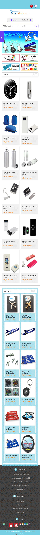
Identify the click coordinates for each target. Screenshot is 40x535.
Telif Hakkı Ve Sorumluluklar (20, 482)
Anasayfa (20, 501)
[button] (17, 50)
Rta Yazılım (21, 534)
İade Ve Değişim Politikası (20, 486)
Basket (26, 20)
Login (14, 20)
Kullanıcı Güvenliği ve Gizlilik (20, 478)
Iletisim (20, 505)
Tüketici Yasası (21, 489)
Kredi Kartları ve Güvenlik (20, 474)
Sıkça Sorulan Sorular (20, 509)
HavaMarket (20, 12)
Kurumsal (20, 512)
